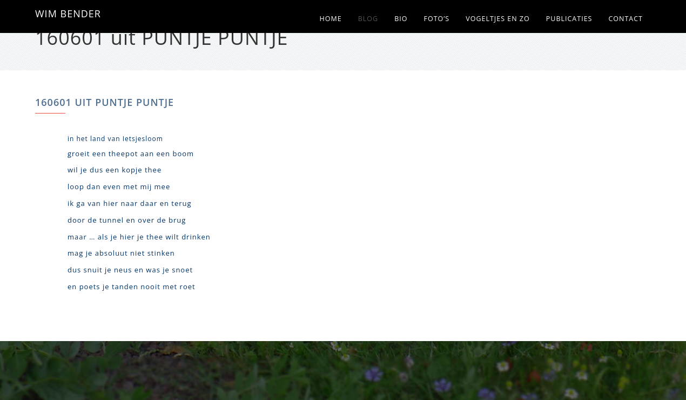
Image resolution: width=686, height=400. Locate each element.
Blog (368, 18)
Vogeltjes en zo (498, 18)
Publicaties (569, 18)
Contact (625, 18)
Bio (400, 18)
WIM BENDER (68, 13)
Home (331, 18)
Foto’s (436, 18)
